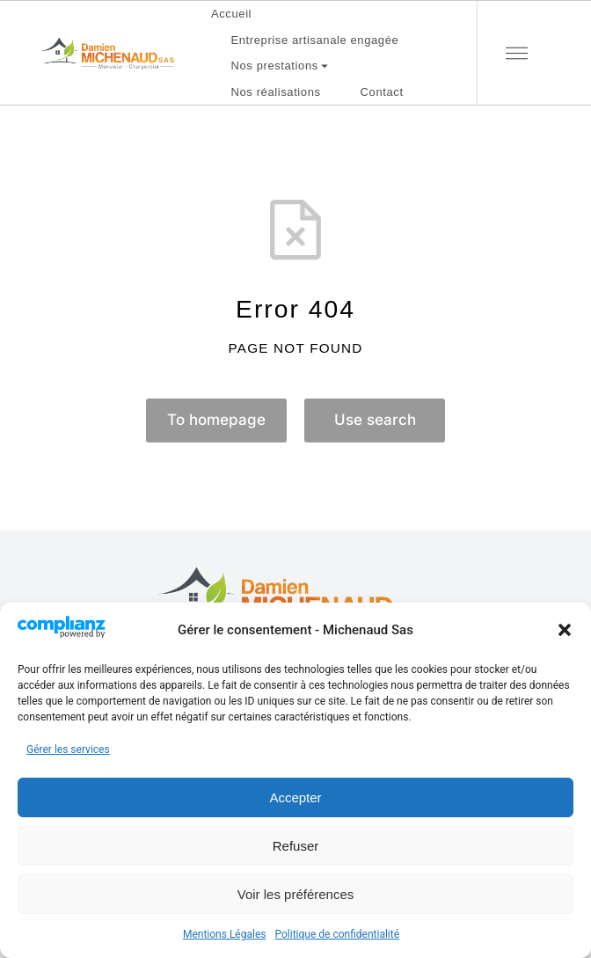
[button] (564, 630)
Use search (375, 421)
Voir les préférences (295, 894)
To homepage (216, 421)
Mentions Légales (224, 934)
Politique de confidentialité (336, 934)
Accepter (295, 797)
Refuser (296, 845)
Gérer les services (68, 749)
